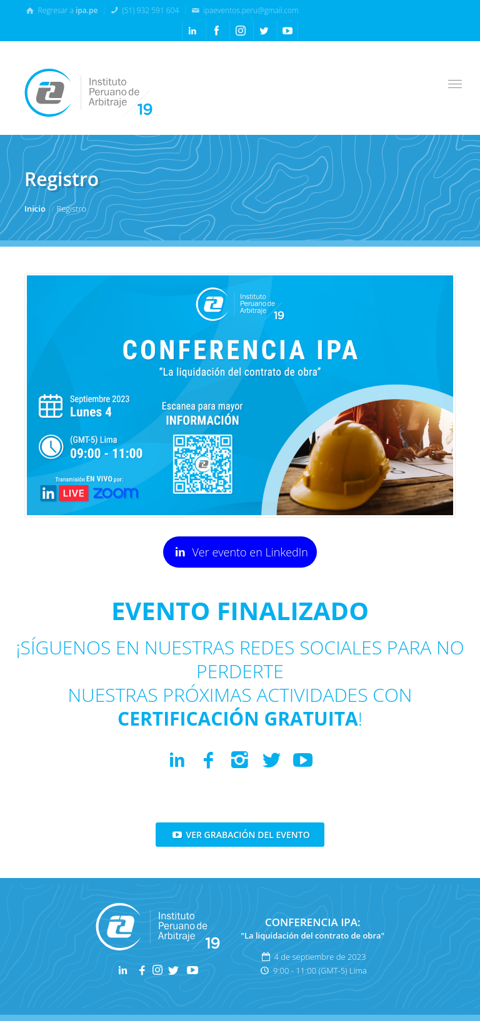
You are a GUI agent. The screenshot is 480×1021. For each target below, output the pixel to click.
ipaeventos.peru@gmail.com (244, 10)
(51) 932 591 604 (144, 10)
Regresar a (61, 10)
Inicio (35, 208)
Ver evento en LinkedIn (240, 551)
